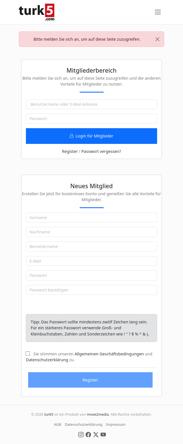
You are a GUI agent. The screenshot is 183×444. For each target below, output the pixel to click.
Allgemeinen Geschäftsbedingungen (109, 353)
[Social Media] (81, 434)
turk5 (48, 414)
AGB (57, 424)
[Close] (157, 39)
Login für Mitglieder (91, 136)
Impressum (116, 424)
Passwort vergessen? (101, 151)
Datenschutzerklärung (47, 359)
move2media (98, 414)
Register (70, 151)
